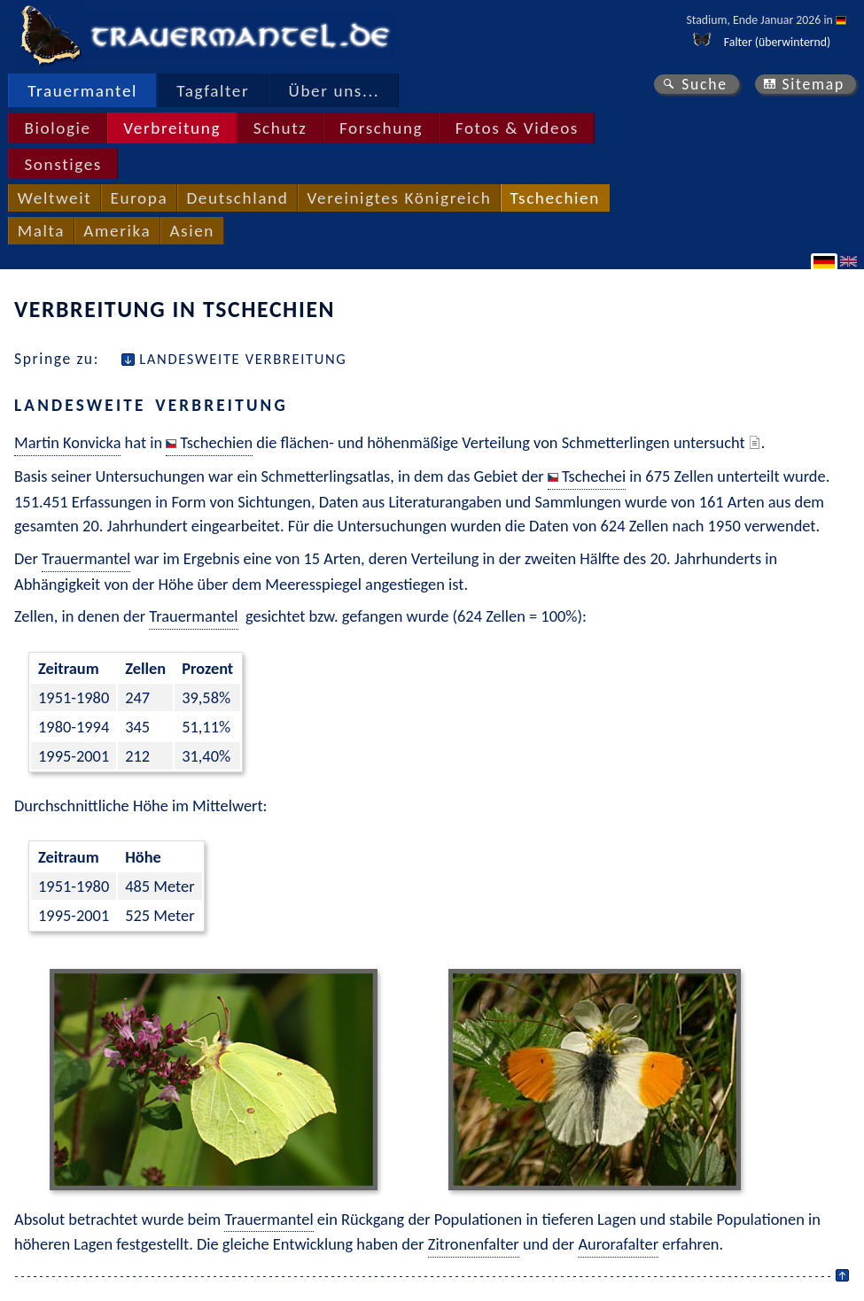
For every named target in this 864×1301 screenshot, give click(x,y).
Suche (704, 84)
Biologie (57, 128)
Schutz (280, 128)
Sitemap (813, 84)
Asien (191, 231)
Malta (41, 231)
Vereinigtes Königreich (399, 198)
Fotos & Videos (517, 128)
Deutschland (237, 198)
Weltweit (54, 198)
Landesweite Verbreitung (242, 359)
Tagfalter (212, 91)
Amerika (117, 231)
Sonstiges (62, 164)
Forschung (381, 128)
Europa (138, 198)
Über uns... (334, 91)
